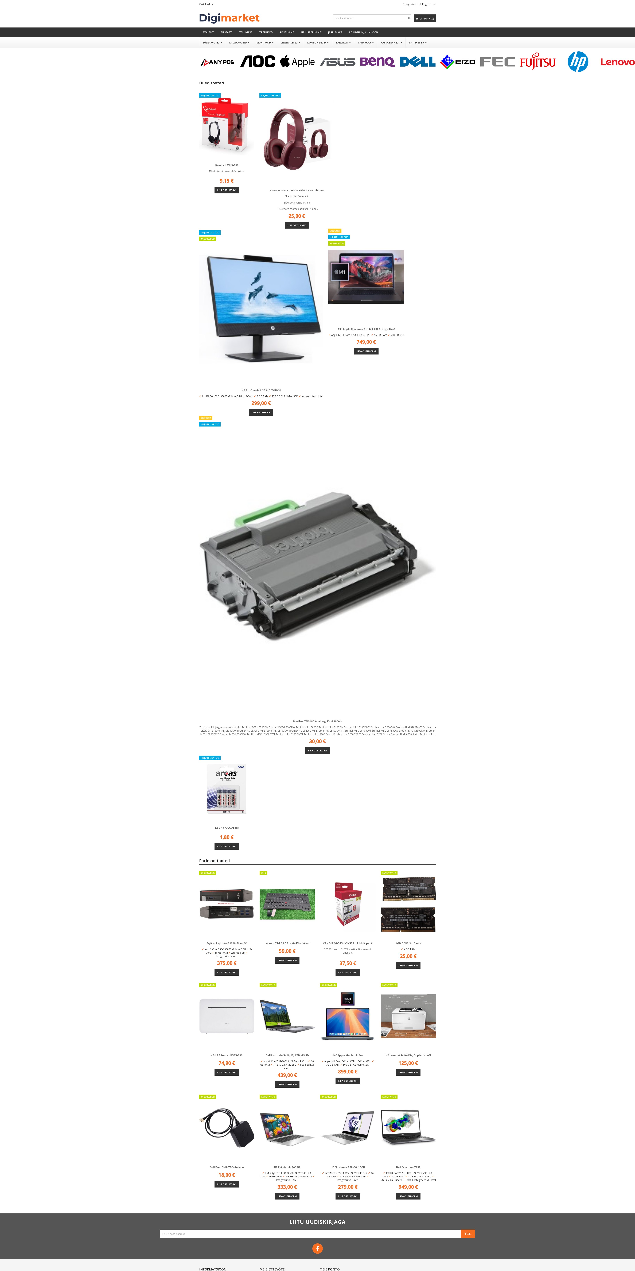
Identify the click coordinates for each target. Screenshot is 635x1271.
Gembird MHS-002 (227, 165)
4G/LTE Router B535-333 (227, 1055)
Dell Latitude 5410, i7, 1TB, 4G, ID (287, 1055)
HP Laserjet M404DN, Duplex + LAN (408, 1055)
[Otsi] (372, 18)
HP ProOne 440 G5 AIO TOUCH (261, 390)
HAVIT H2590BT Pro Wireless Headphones (297, 190)
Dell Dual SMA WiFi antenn (227, 1167)
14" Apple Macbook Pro (347, 1055)
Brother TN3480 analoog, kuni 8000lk (317, 721)
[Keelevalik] (207, 4)
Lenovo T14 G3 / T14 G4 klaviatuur (287, 943)
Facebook (317, 1248)
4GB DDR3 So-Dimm (408, 943)
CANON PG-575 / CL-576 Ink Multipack (347, 943)
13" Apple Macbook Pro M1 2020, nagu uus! (366, 329)
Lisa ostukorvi (226, 190)
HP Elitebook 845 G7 (287, 1167)
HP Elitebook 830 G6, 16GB (347, 1167)
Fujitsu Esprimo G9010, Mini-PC (227, 943)
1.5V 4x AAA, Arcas (227, 827)
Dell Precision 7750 (408, 1167)
